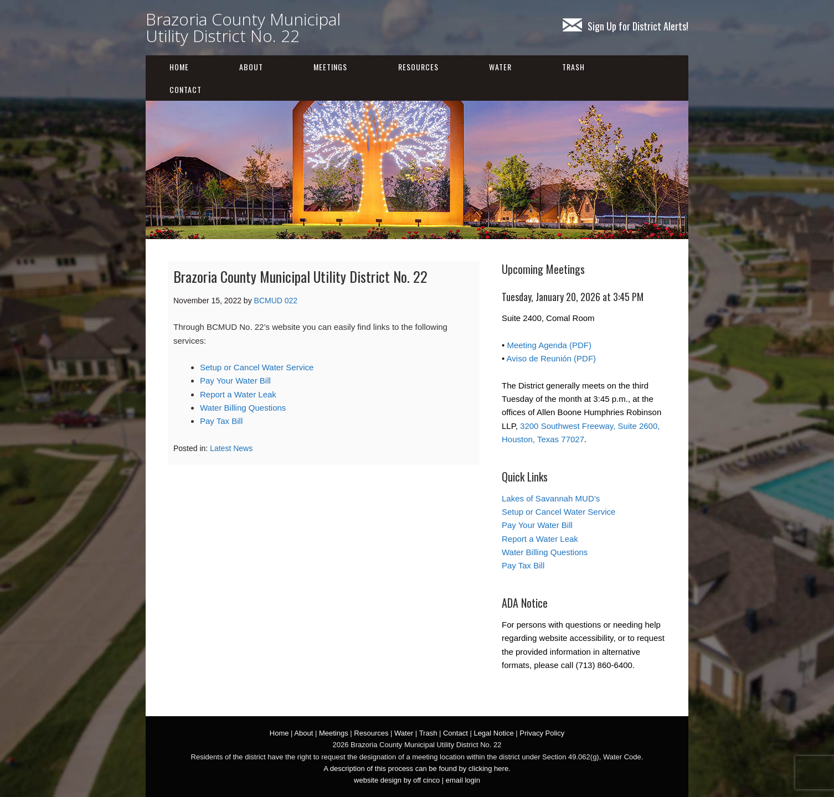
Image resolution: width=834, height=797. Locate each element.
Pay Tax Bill (221, 421)
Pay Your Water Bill (235, 380)
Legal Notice (493, 733)
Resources (418, 67)
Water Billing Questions (243, 407)
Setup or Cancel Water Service (256, 367)
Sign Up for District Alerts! (625, 26)
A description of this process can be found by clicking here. (416, 768)
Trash (573, 67)
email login (463, 780)
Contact (185, 89)
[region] (417, 170)
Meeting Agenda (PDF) (549, 345)
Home (179, 67)
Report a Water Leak (238, 394)
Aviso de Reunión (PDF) (551, 358)
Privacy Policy (541, 733)
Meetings (330, 67)
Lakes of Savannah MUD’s (551, 498)
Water (500, 67)
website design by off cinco (397, 780)
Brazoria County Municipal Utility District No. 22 (243, 27)
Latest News (231, 448)
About (251, 67)
